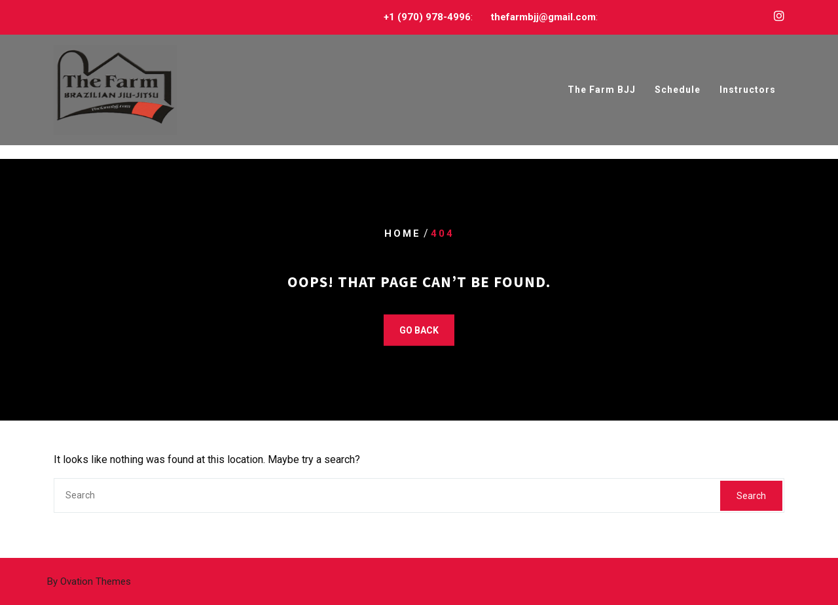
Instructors (748, 90)
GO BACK (419, 330)
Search (751, 496)
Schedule (678, 90)
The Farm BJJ (602, 90)
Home (402, 233)
